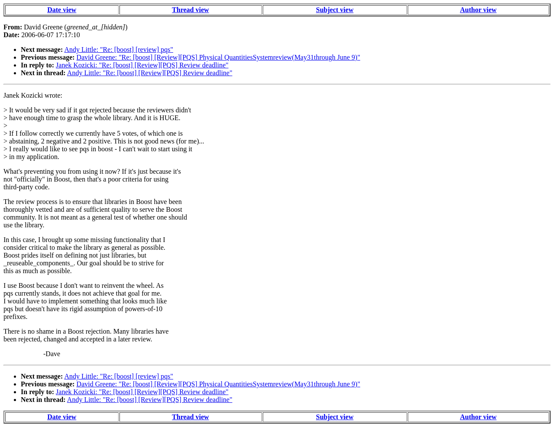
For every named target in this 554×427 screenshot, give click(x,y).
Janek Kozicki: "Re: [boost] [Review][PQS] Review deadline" (142, 65)
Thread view (190, 9)
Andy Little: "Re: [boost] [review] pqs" (118, 49)
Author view (478, 9)
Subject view (335, 9)
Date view (61, 9)
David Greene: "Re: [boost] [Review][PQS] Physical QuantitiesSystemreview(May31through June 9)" (219, 57)
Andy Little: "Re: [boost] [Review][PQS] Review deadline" (149, 72)
